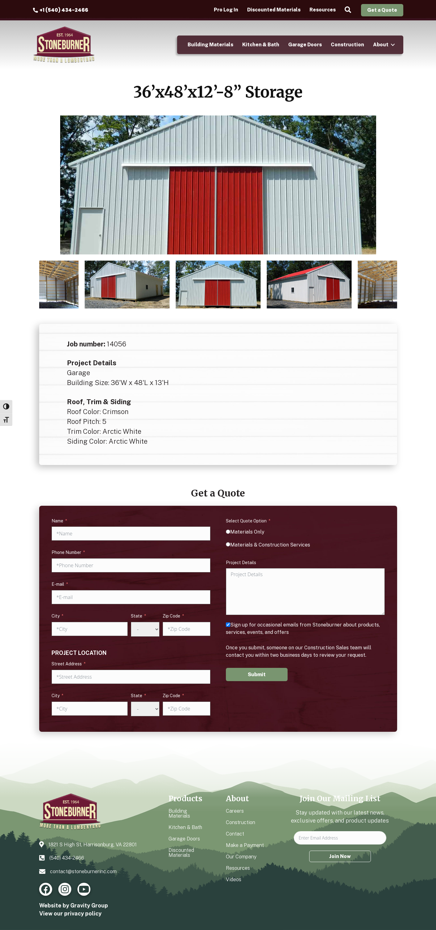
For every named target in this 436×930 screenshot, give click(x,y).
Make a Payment (245, 845)
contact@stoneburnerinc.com (83, 871)
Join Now (340, 856)
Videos (233, 879)
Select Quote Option (246, 520)
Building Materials (210, 45)
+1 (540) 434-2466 (63, 10)
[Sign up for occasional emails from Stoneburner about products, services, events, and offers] (228, 624)
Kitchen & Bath (260, 45)
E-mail (58, 584)
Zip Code (171, 616)
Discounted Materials (274, 9)
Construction (347, 45)
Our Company (241, 857)
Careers (235, 811)
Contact (235, 834)
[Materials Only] (228, 532)
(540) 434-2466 (66, 858)
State (136, 616)
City (56, 616)
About (380, 45)
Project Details (241, 562)
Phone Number (66, 552)
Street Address (67, 663)
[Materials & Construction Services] (228, 544)
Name (57, 520)
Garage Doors (305, 45)
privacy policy (83, 913)
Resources (322, 9)
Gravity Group (89, 905)
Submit (257, 674)
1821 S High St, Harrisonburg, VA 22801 (92, 845)
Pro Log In (226, 9)
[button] (349, 10)
